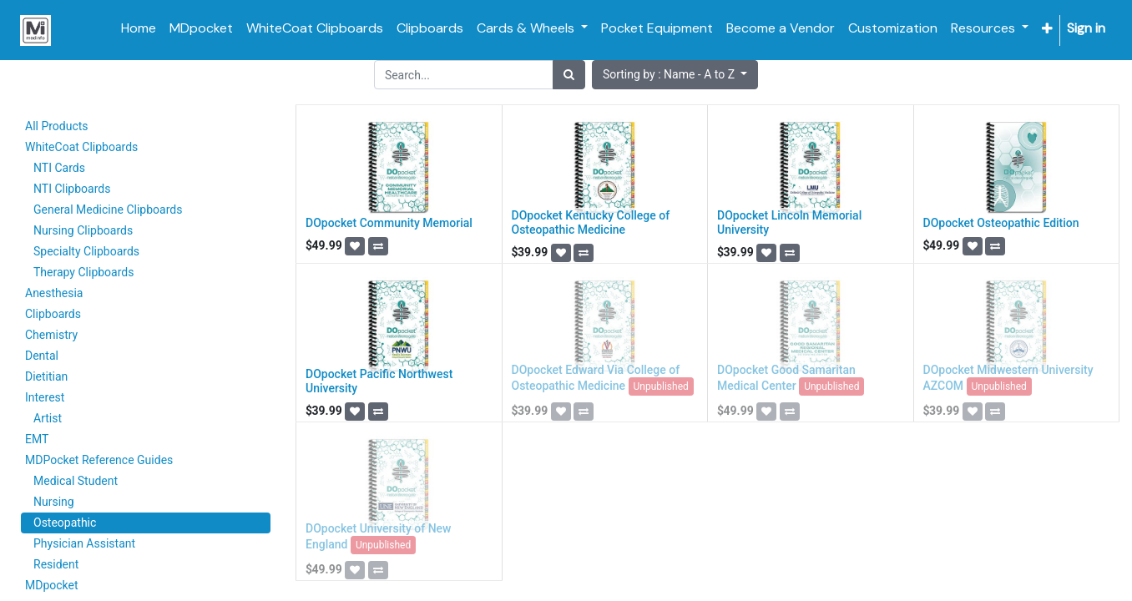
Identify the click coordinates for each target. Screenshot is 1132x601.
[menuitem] (138, 28)
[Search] (569, 74)
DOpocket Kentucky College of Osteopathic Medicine (591, 222)
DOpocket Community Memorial (389, 223)
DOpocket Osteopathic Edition (1001, 223)
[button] (1047, 29)
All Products (56, 126)
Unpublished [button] (661, 386)
